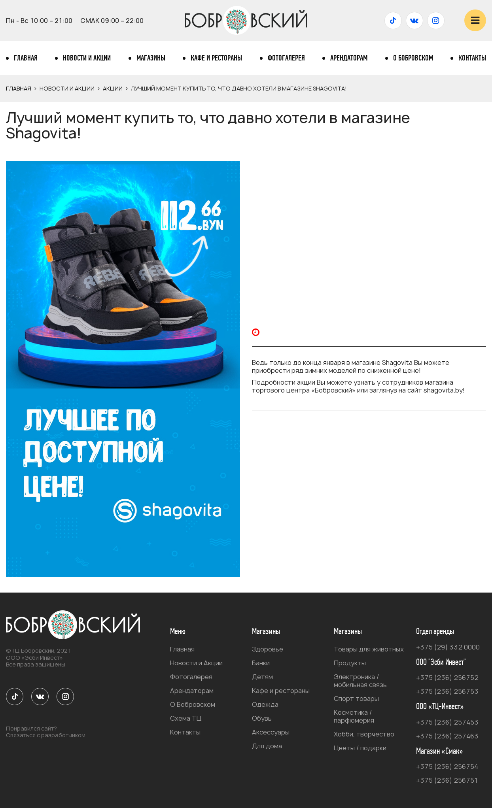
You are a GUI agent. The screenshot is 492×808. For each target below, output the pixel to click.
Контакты (472, 58)
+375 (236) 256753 (447, 691)
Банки (261, 663)
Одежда (265, 704)
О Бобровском (413, 58)
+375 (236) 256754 (447, 766)
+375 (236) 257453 (447, 722)
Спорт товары (356, 698)
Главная (26, 58)
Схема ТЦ (186, 718)
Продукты (350, 663)
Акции (113, 88)
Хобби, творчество (364, 734)
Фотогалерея (286, 58)
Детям (262, 676)
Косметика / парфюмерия (354, 716)
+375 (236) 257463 (447, 736)
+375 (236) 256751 (447, 780)
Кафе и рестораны (216, 58)
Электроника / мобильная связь (360, 680)
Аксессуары (271, 732)
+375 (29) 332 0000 (448, 647)
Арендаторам (348, 58)
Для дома (267, 746)
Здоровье (267, 649)
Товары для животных (369, 649)
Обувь (262, 718)
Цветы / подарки (360, 748)
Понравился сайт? (45, 732)
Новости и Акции (87, 58)
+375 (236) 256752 (447, 677)
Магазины (150, 58)
